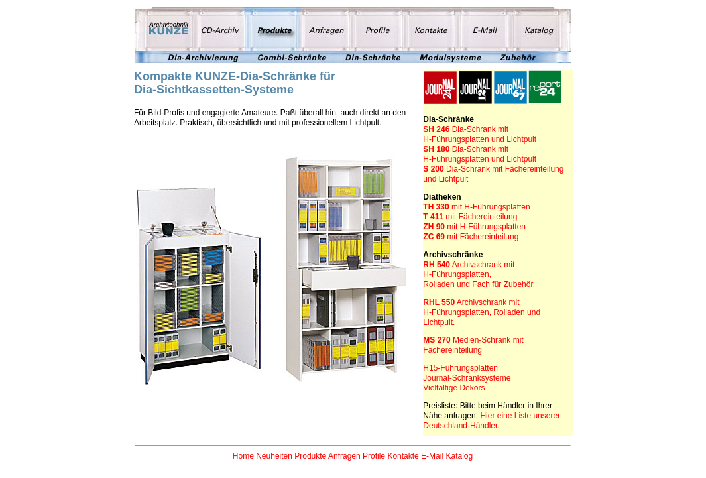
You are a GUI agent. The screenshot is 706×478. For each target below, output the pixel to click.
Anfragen (344, 456)
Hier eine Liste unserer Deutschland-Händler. (491, 420)
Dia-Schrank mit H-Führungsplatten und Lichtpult (479, 134)
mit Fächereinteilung (470, 216)
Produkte (310, 456)
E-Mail (432, 456)
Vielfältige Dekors (454, 387)
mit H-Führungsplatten (490, 206)
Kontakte (402, 456)
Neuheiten (274, 456)
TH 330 (437, 206)
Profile (374, 456)
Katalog (459, 456)
